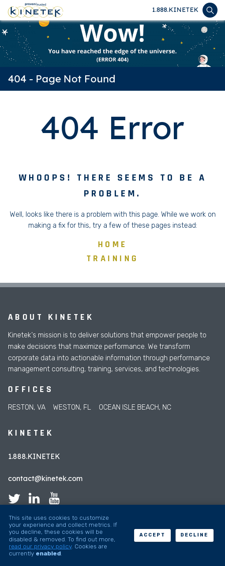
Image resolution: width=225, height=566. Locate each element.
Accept (152, 535)
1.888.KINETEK (175, 10)
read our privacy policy (40, 546)
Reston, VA (26, 407)
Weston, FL (72, 407)
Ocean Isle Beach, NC (135, 407)
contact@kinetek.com (45, 478)
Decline (194, 535)
